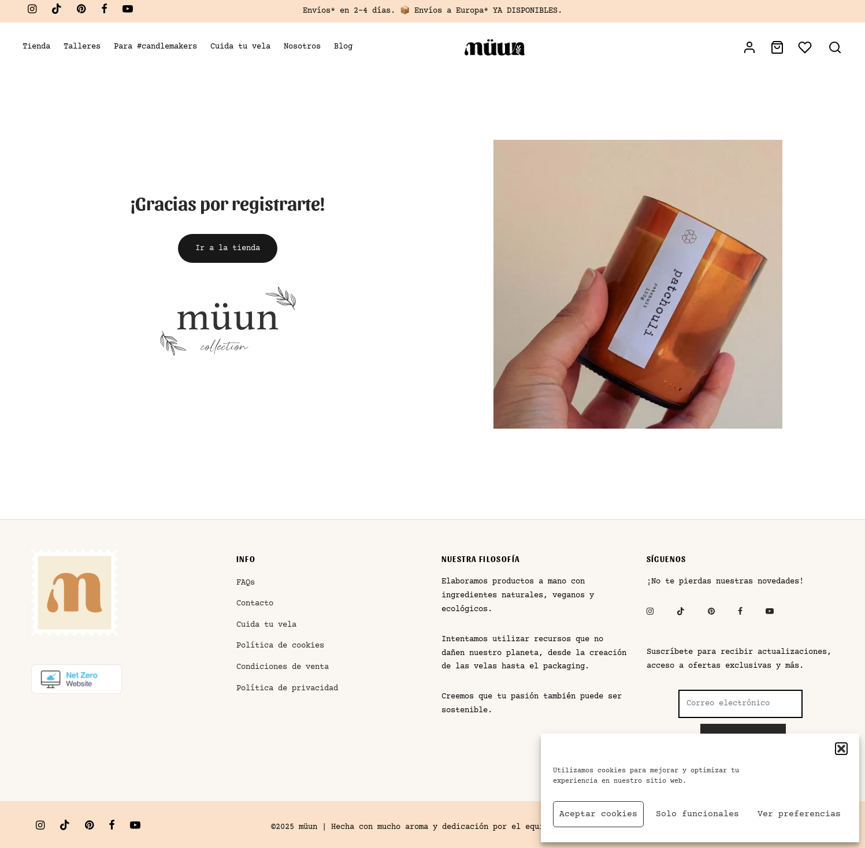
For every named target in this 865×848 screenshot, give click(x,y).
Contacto (254, 604)
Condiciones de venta (282, 667)
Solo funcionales (697, 814)
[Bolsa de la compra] (777, 47)
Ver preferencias (799, 814)
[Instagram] (32, 11)
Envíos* (319, 11)
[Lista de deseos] (806, 47)
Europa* (472, 11)
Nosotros (302, 46)
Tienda (36, 46)
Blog (343, 46)
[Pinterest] (81, 11)
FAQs (245, 582)
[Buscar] (835, 47)
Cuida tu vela (240, 46)
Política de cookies (280, 646)
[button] (841, 748)
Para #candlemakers (155, 46)
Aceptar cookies (598, 814)
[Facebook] (104, 11)
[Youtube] (128, 11)
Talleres (82, 46)
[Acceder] (749, 47)
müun (308, 827)
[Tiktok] (56, 11)
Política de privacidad (287, 688)
